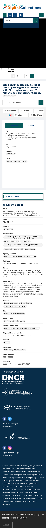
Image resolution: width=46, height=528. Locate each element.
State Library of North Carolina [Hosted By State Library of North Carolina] (15, 350)
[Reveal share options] (10, 15)
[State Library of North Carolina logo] (17, 436)
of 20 (27, 76)
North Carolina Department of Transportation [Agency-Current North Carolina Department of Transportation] (20, 256)
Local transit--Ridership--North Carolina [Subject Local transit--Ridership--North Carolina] (18, 303)
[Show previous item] (13, 76)
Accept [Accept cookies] (6, 525)
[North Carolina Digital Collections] (22, 6)
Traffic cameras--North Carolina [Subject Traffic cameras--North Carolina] (15, 306)
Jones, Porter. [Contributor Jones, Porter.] (25, 241)
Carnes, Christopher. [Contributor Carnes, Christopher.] (11, 241)
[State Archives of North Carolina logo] (17, 407)
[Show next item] (32, 76)
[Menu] (41, 15)
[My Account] (15, 15)
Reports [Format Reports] (7, 342)
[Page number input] (20, 76)
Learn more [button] (22, 518)
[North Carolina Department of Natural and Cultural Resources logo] (13, 377)
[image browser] (9, 70)
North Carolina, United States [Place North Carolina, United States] (17, 161)
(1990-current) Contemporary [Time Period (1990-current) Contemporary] (14, 321)
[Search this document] (21, 102)
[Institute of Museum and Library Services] (17, 392)
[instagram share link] (10, 448)
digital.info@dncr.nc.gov (10, 453)
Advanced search (10, 25)
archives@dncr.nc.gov (10, 424)
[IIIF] (11, 115)
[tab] (14, 125)
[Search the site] (18, 20)
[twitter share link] (10, 419)
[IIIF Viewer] (20, 115)
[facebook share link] (4, 419)
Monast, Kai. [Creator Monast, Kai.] (11, 154)
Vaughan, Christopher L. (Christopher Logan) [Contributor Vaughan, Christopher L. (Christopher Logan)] (19, 249)
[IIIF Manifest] (35, 115)
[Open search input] (5, 15)
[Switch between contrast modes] (21, 15)
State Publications (10, 96)
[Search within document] (41, 102)
